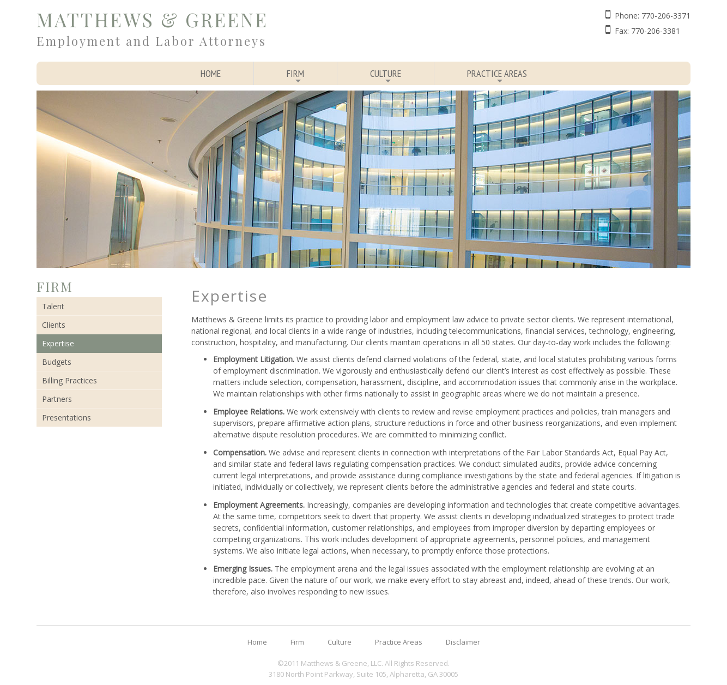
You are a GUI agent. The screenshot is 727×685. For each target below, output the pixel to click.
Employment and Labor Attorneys (151, 41)
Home (211, 73)
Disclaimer (463, 642)
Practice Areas (497, 76)
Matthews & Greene (152, 19)
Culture (385, 76)
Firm (295, 76)
